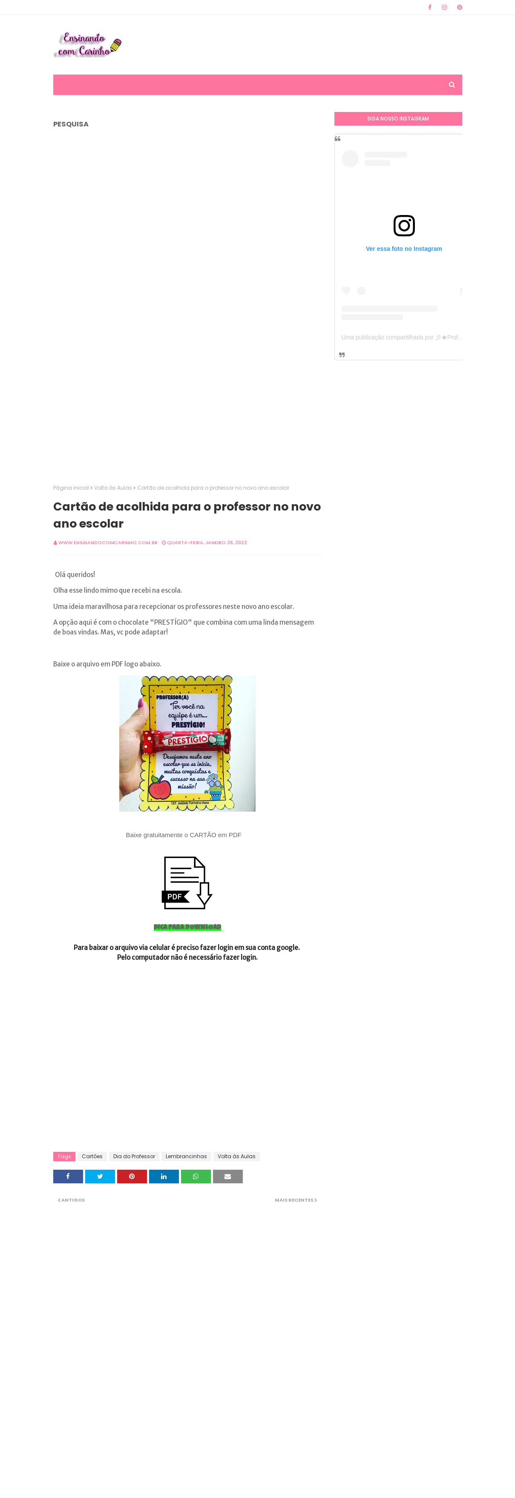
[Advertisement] (307, 45)
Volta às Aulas (113, 487)
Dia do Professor (134, 1156)
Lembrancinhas (186, 1156)
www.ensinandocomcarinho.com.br (108, 542)
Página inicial (71, 487)
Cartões (92, 1156)
